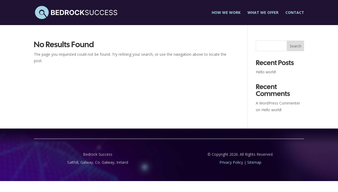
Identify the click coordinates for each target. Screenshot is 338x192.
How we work (226, 13)
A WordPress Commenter (278, 103)
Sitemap (254, 162)
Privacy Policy (231, 162)
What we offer (262, 13)
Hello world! (266, 71)
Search (295, 46)
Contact (294, 13)
